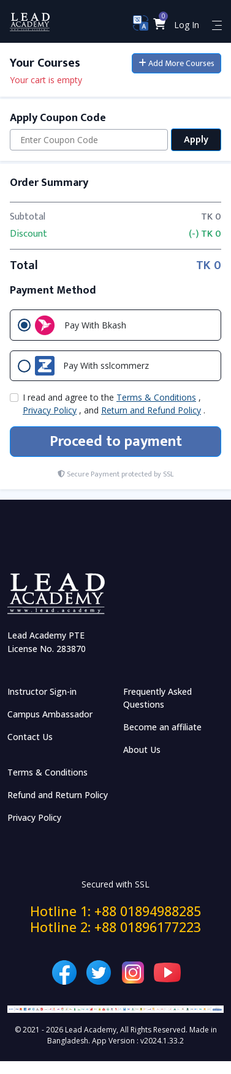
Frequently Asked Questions (157, 698)
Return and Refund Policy (151, 410)
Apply (196, 139)
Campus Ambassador (50, 714)
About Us (142, 749)
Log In (186, 25)
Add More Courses (176, 63)
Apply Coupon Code (58, 118)
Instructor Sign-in (42, 691)
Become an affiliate (162, 727)
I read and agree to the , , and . (114, 403)
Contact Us (30, 737)
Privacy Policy (50, 410)
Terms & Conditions (156, 397)
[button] (160, 25)
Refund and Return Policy (57, 795)
